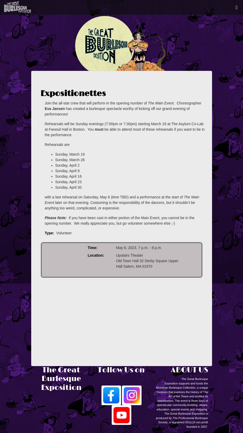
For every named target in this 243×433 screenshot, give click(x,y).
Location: (96, 255)
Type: (49, 233)
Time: (93, 248)
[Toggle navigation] (236, 7)
